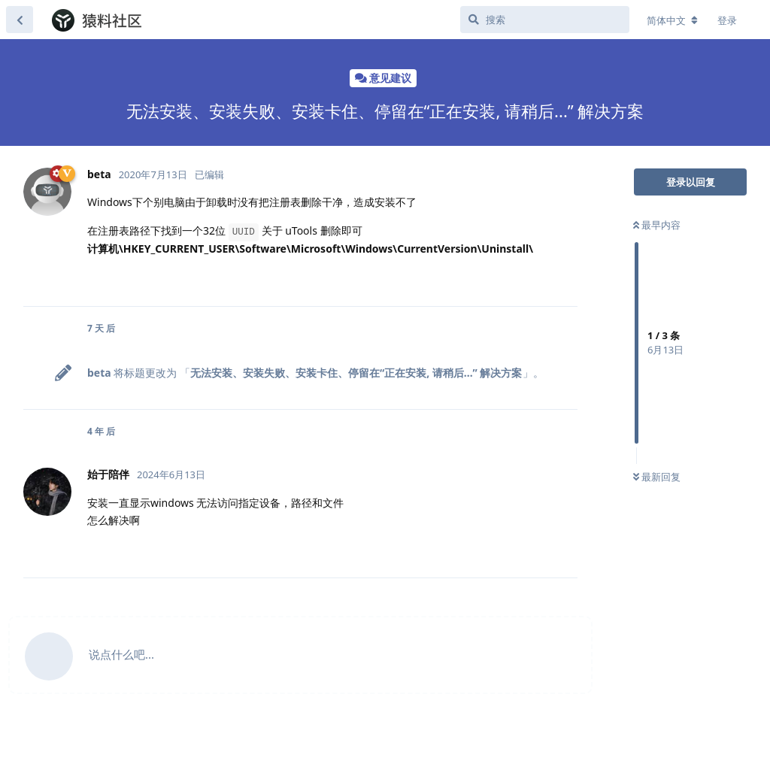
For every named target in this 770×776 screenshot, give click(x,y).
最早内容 (657, 225)
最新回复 (657, 476)
